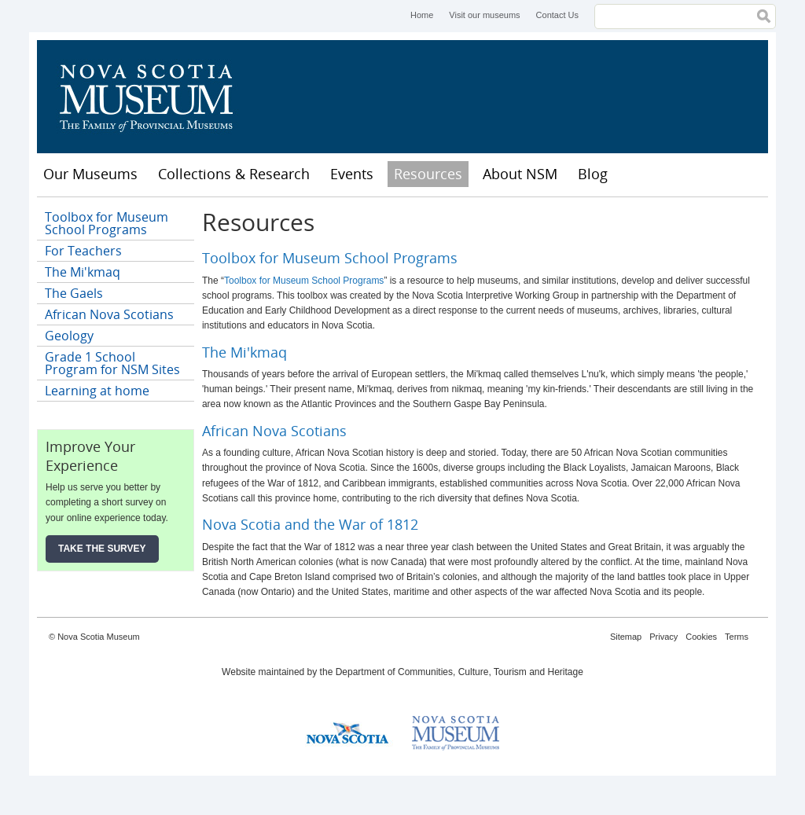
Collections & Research (234, 173)
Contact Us (557, 15)
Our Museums (90, 173)
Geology (69, 335)
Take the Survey (102, 548)
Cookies (701, 636)
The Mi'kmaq (244, 352)
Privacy (663, 636)
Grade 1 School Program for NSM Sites (112, 363)
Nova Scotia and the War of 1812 (310, 524)
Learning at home (97, 390)
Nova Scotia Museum (155, 96)
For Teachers (83, 250)
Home (421, 15)
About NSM (520, 173)
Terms (736, 636)
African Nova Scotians (274, 430)
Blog (593, 173)
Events (351, 173)
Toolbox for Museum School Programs (330, 257)
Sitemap (625, 636)
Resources (428, 173)
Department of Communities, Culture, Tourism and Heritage (459, 671)
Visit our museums (484, 15)
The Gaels (74, 293)
